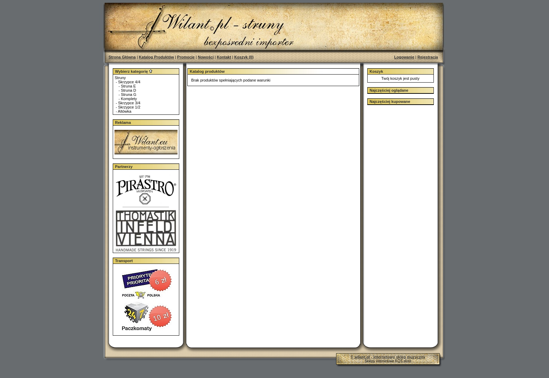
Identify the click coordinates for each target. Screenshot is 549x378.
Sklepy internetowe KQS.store (387, 361)
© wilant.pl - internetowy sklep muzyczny (387, 357)
